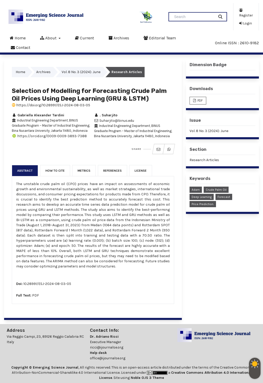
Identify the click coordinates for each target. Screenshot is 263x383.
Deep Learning (202, 197)
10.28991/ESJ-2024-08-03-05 (47, 284)
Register (246, 12)
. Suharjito (105, 115)
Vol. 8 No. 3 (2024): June (81, 72)
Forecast (224, 197)
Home (18, 38)
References (112, 170)
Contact (20, 47)
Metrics (84, 170)
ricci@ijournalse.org (106, 347)
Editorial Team (160, 38)
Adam (196, 190)
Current (84, 38)
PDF (35, 295)
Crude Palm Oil (216, 190)
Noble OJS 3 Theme (147, 378)
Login (245, 23)
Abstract (25, 170)
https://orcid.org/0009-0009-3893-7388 (49, 136)
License (141, 170)
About (49, 38)
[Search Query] (193, 17)
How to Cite (55, 170)
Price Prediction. (203, 204)
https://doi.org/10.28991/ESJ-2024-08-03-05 (51, 105)
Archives (118, 38)
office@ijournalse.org (107, 358)
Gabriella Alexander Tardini (38, 115)
